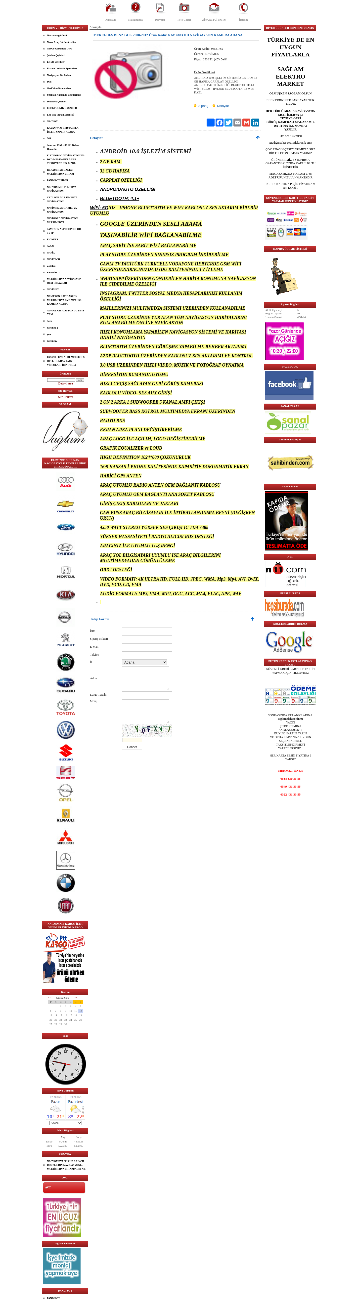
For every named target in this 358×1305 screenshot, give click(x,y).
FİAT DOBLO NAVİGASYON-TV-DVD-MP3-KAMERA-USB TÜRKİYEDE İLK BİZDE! (66, 159)
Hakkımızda (135, 19)
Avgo (49, 321)
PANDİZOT (53, 272)
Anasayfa (110, 19)
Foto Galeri (184, 19)
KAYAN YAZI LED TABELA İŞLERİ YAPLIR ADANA (63, 129)
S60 (49, 138)
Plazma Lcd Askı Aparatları (62, 68)
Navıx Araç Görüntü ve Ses (61, 42)
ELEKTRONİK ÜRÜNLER (62, 108)
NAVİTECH (53, 259)
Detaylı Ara (65, 383)
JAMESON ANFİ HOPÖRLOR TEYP (64, 231)
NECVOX (52, 121)
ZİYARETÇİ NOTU (214, 19)
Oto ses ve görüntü (57, 35)
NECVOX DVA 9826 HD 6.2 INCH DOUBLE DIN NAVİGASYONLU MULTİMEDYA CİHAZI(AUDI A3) (66, 1165)
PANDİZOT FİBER (57, 180)
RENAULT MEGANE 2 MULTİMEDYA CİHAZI (60, 171)
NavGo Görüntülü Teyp (59, 48)
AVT (48, 1187)
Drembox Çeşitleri (56, 101)
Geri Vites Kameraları (59, 88)
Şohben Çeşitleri (55, 55)
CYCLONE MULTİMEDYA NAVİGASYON (62, 199)
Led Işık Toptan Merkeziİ (60, 114)
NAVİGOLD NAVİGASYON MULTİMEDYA (62, 220)
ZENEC (51, 265)
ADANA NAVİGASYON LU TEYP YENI (66, 312)
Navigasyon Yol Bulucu (59, 75)
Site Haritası (65, 397)
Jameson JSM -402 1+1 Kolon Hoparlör (63, 147)
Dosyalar (160, 19)
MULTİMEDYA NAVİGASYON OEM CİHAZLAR (64, 281)
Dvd (49, 81)
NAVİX (51, 252)
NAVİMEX (53, 289)
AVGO (50, 246)
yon (49, 334)
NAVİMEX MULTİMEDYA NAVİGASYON (62, 210)
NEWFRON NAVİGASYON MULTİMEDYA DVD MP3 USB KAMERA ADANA (64, 300)
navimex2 (52, 340)
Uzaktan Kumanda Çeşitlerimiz (64, 94)
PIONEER (52, 239)
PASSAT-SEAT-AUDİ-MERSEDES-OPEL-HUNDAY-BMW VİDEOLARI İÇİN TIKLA (66, 361)
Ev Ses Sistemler (56, 61)
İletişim (243, 19)
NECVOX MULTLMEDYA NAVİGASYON (61, 189)
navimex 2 (52, 327)
